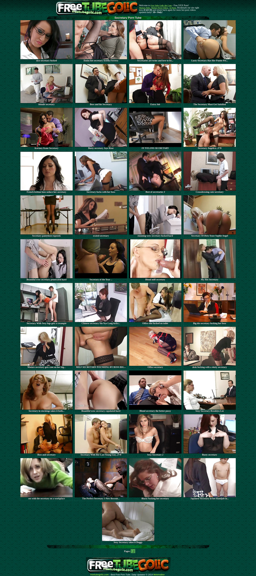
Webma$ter (159, 575)
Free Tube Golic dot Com (161, 5)
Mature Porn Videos (159, 8)
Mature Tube (144, 8)
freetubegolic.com (99, 575)
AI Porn (172, 8)
